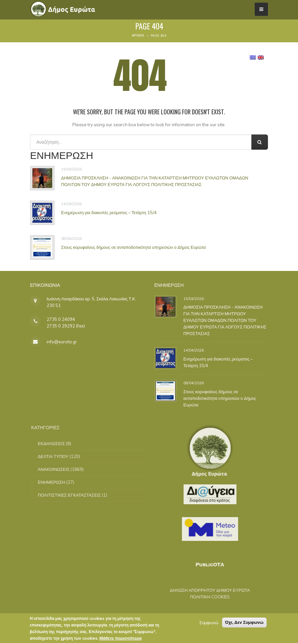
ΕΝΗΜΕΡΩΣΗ (56, 482)
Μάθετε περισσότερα (120, 638)
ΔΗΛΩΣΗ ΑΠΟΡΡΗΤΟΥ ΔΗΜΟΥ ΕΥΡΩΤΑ (205, 590)
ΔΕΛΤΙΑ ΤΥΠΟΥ (58, 456)
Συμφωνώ (208, 622)
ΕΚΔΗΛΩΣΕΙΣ (56, 443)
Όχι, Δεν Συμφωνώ (244, 622)
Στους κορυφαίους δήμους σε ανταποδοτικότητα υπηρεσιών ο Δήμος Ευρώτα (133, 247)
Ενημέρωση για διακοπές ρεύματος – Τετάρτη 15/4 (109, 212)
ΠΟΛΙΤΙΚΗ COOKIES (205, 596)
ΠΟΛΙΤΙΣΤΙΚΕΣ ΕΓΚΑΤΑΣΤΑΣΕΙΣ (74, 495)
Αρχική (138, 35)
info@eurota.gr (62, 341)
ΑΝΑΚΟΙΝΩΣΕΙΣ (58, 469)
